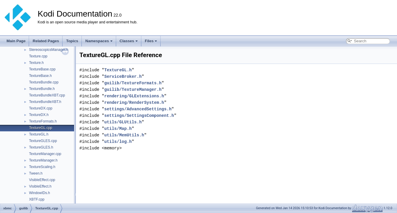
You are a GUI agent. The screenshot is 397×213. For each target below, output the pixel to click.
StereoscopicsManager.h (48, 50)
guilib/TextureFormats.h (132, 83)
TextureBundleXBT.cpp (47, 95)
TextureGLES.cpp (43, 141)
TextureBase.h (40, 76)
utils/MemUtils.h (124, 135)
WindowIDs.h (39, 193)
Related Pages (46, 41)
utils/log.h (118, 141)
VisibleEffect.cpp (42, 180)
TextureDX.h (39, 115)
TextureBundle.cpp (43, 82)
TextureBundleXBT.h (45, 102)
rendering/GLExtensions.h (134, 96)
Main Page (16, 41)
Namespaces (99, 41)
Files (151, 41)
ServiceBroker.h (123, 76)
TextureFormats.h (43, 121)
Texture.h (36, 63)
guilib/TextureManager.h (132, 89)
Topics (72, 41)
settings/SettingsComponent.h (139, 115)
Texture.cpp (38, 56)
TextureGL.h (38, 134)
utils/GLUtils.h (123, 122)
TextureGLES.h (41, 147)
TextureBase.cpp (42, 69)
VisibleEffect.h (40, 186)
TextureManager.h (43, 160)
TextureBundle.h (42, 89)
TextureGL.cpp (40, 128)
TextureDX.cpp (40, 108)
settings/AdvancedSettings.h (138, 109)
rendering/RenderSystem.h (134, 102)
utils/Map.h (118, 128)
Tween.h (35, 173)
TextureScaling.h (42, 167)
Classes (129, 41)
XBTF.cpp (36, 199)
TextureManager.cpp (45, 154)
